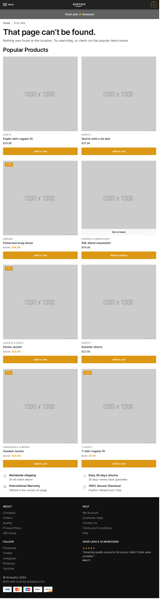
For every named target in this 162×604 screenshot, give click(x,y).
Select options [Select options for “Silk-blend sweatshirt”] (118, 255)
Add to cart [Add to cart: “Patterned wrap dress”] (40, 255)
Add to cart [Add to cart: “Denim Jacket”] (40, 359)
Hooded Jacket (13, 451)
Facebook (9, 548)
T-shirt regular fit (93, 451)
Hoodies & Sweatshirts (95, 239)
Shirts (7, 135)
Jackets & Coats (13, 343)
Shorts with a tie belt (95, 139)
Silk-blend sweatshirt (96, 243)
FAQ (85, 533)
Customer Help (93, 518)
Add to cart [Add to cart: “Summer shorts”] (118, 359)
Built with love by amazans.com (24, 581)
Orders (7, 518)
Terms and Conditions (97, 528)
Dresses (8, 239)
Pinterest (9, 563)
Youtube (8, 568)
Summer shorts (91, 347)
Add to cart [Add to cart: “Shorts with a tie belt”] (118, 151)
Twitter (7, 553)
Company (9, 513)
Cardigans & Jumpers (16, 447)
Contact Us (90, 523)
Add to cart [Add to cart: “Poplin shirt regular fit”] (40, 151)
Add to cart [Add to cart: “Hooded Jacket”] (40, 463)
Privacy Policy (12, 528)
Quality (7, 523)
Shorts (86, 135)
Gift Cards (9, 533)
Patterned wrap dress (18, 243)
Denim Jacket (12, 347)
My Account (90, 513)
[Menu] (8, 5)
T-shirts (86, 447)
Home (6, 22)
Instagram (9, 558)
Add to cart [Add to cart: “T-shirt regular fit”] (118, 463)
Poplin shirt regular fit (18, 139)
